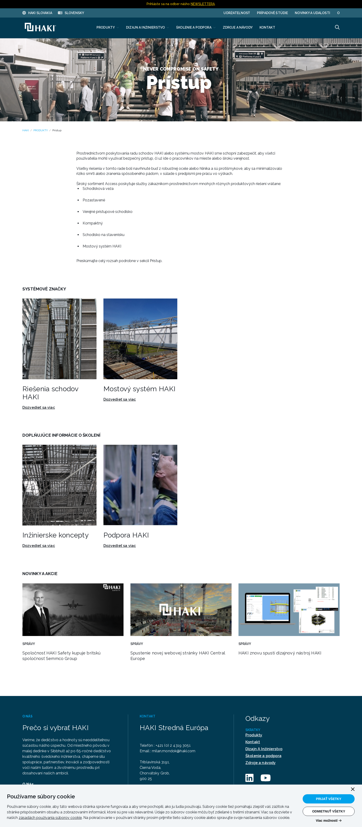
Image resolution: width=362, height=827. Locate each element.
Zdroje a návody (260, 763)
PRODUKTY (40, 130)
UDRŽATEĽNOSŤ (236, 13)
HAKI (25, 130)
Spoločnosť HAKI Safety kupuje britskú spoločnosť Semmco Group (61, 656)
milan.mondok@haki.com (174, 751)
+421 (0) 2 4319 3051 (174, 745)
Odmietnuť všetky (328, 811)
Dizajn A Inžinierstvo (263, 749)
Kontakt (252, 742)
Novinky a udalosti (312, 13)
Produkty (253, 735)
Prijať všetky (328, 799)
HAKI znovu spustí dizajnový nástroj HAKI (279, 653)
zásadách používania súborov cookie (50, 817)
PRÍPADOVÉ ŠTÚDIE (272, 13)
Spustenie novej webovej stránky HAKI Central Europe (177, 656)
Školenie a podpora (263, 756)
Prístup (56, 130)
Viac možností (327, 820)
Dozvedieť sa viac (38, 408)
